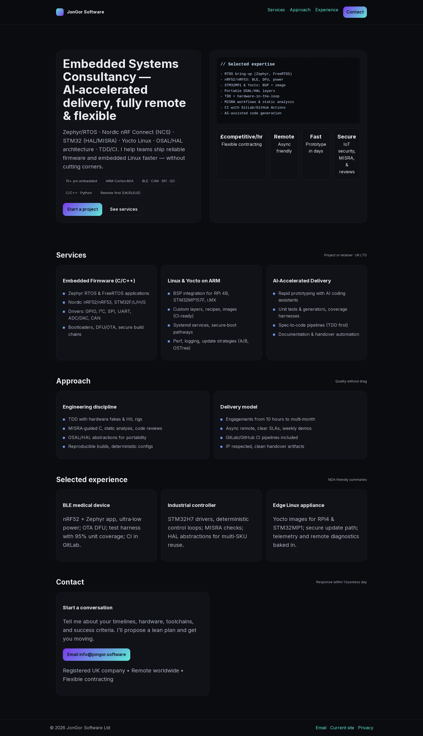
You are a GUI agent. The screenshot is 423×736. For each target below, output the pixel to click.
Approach (300, 9)
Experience (326, 9)
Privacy (365, 727)
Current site (342, 727)
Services (276, 9)
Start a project (82, 209)
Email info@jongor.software (96, 654)
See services (124, 209)
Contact (355, 12)
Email (321, 727)
